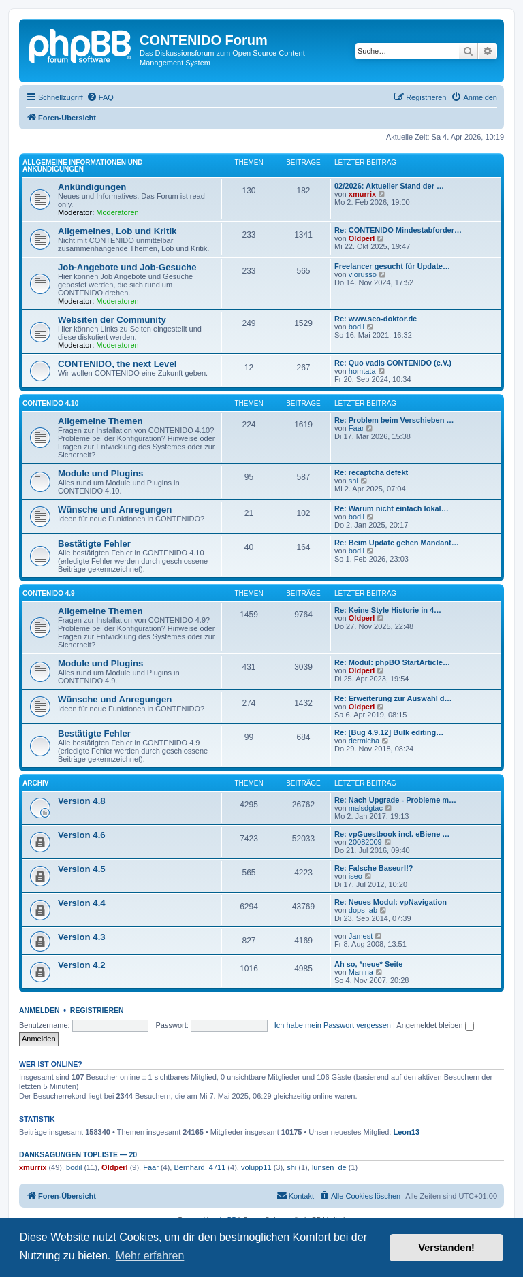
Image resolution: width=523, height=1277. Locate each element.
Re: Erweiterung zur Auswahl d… (393, 698)
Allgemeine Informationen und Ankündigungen (82, 166)
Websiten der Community (112, 319)
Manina (361, 972)
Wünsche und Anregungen (115, 509)
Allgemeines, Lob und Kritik (117, 231)
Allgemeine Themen (100, 421)
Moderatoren (117, 212)
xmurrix (362, 194)
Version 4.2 (82, 965)
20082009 (365, 842)
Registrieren (97, 1010)
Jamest (361, 936)
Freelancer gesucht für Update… (392, 266)
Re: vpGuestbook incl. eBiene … (391, 834)
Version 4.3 (82, 937)
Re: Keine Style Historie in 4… (387, 610)
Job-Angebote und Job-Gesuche (127, 267)
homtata (362, 371)
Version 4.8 (82, 801)
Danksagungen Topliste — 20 (78, 1154)
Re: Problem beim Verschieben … (394, 420)
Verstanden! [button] (447, 1247)
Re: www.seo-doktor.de (375, 318)
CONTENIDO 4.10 (50, 403)
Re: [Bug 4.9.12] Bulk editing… (388, 732)
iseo (355, 876)
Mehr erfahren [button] (150, 1255)
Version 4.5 (82, 869)
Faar (356, 428)
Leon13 (407, 1132)
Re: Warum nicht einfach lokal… (391, 508)
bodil (356, 327)
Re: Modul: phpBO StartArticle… (392, 662)
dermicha (364, 741)
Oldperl (362, 238)
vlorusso (363, 274)
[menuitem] (100, 97)
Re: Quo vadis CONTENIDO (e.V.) (392, 363)
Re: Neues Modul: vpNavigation (390, 902)
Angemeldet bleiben (434, 1025)
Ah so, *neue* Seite (368, 964)
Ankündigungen (92, 187)
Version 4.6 (82, 835)
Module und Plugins (100, 473)
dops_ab (363, 910)
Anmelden (39, 1010)
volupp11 (256, 1167)
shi (353, 480)
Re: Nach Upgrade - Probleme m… (395, 800)
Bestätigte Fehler (94, 543)
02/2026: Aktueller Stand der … (389, 186)
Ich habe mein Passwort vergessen (332, 1025)
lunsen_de (329, 1167)
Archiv (35, 783)
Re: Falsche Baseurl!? (373, 868)
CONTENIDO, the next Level (117, 364)
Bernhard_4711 (199, 1167)
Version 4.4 (82, 903)
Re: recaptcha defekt (371, 472)
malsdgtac (366, 808)
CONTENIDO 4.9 (48, 593)
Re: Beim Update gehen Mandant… (396, 542)
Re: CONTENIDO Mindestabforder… (398, 230)
